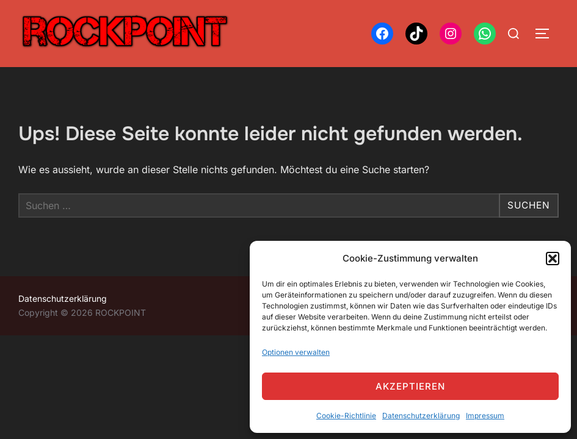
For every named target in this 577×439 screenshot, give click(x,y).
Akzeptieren (410, 386)
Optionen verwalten (296, 352)
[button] (552, 258)
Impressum (485, 415)
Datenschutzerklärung (421, 415)
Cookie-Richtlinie (346, 415)
